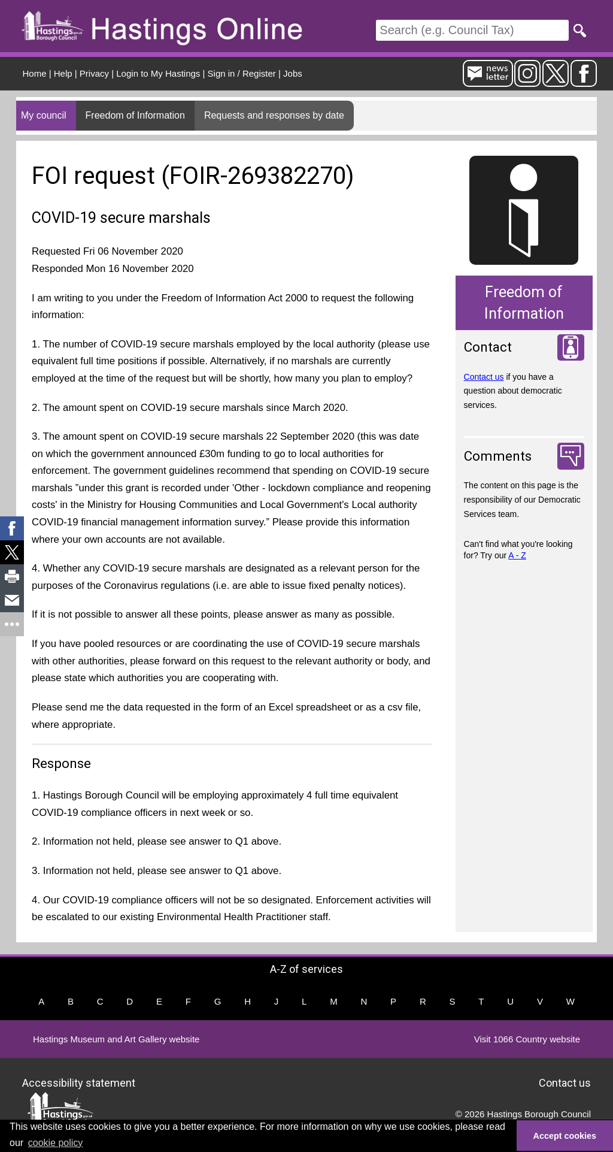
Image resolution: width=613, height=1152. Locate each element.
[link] (12, 528)
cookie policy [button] (55, 1143)
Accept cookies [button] (565, 1136)
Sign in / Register (242, 73)
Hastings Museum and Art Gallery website (116, 1039)
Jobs (292, 73)
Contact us (484, 377)
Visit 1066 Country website (527, 1039)
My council (43, 115)
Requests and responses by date (274, 115)
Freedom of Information (135, 115)
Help (63, 73)
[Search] (472, 30)
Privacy (94, 73)
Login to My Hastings (158, 73)
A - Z (517, 555)
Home (35, 73)
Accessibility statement (78, 1083)
